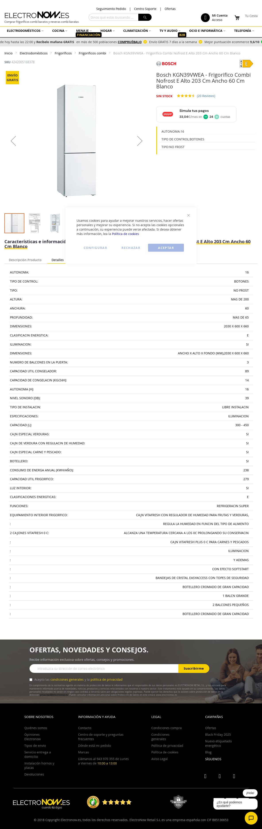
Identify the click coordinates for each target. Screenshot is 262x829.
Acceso (217, 20)
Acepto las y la (78, 679)
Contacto (84, 728)
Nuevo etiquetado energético (218, 743)
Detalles (58, 260)
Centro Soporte (145, 9)
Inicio (8, 53)
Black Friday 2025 (218, 734)
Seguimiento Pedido (111, 9)
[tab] (25, 259)
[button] (13, 141)
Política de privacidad (167, 745)
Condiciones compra (166, 728)
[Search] (145, 17)
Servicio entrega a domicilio (37, 754)
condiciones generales (67, 679)
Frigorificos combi (93, 53)
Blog (208, 752)
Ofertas (170, 9)
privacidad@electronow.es (54, 694)
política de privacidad (107, 679)
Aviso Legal (159, 759)
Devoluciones (34, 774)
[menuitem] (24, 31)
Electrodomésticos (34, 53)
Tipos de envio (35, 745)
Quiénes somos (35, 728)
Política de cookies (125, 234)
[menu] (131, 33)
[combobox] (120, 17)
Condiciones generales (160, 736)
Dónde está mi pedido (94, 745)
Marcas (83, 752)
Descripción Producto (25, 259)
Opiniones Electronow (32, 736)
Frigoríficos (64, 53)
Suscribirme (194, 668)
